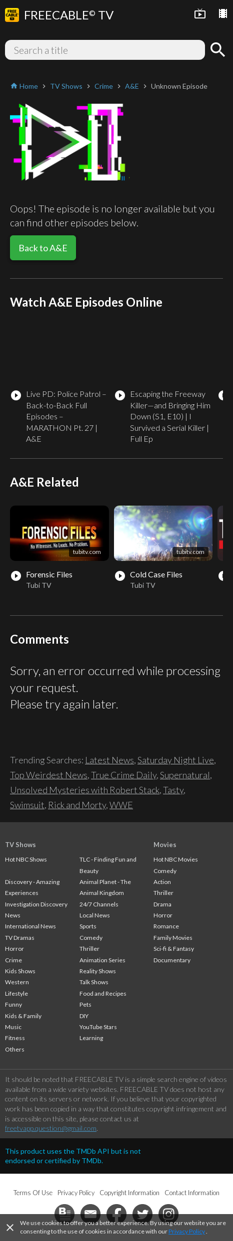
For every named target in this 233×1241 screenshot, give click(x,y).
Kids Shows (20, 971)
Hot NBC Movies (176, 859)
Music (13, 1027)
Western (17, 982)
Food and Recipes (103, 993)
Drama (163, 904)
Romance (166, 926)
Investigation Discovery (36, 904)
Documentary (172, 960)
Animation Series (103, 960)
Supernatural (185, 774)
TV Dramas (19, 937)
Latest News (109, 759)
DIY (84, 1016)
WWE (121, 804)
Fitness (15, 1038)
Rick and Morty (77, 804)
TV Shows (20, 845)
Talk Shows (94, 982)
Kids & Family (23, 1016)
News (12, 915)
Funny (13, 1004)
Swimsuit (27, 804)
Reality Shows (98, 971)
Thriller (90, 948)
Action (162, 882)
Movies (165, 845)
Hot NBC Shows (26, 859)
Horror (14, 948)
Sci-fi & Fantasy (174, 948)
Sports (88, 926)
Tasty (173, 789)
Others (14, 1049)
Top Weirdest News (49, 774)
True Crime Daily (123, 774)
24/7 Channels (99, 904)
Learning (91, 1038)
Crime (13, 960)
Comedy (91, 937)
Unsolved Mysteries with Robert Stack (85, 789)
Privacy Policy (186, 1231)
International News (30, 926)
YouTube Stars (98, 1027)
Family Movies (173, 937)
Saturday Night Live (176, 759)
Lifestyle (16, 993)
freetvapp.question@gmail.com (50, 1128)
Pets (86, 1004)
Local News (95, 915)
